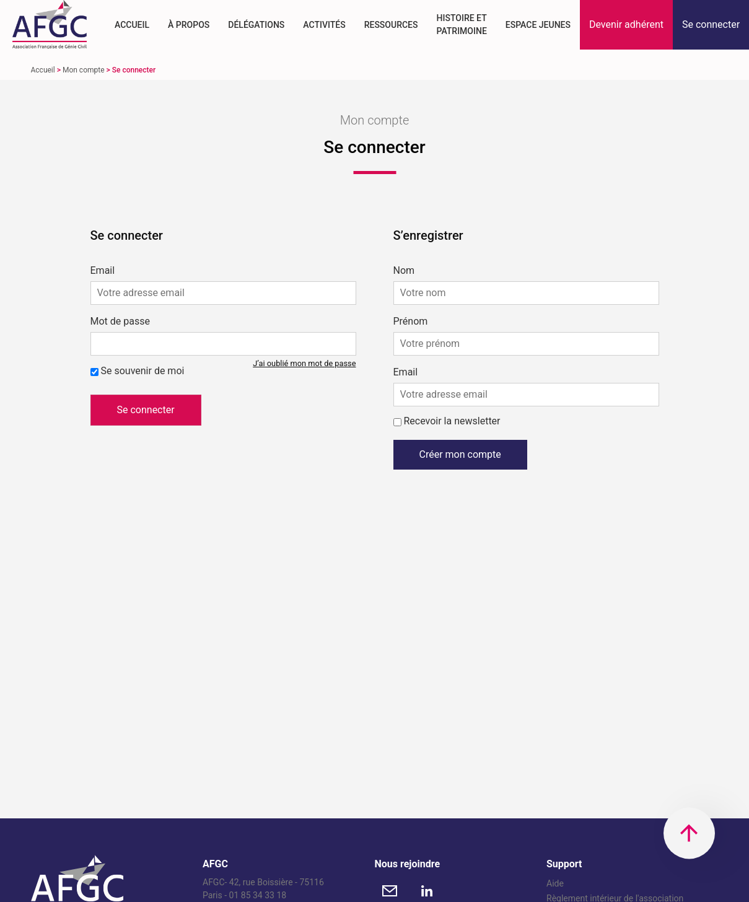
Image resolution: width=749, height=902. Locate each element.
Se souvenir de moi (142, 371)
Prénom (410, 321)
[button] (626, 25)
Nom (404, 271)
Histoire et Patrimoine (461, 24)
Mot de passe (120, 321)
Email (102, 271)
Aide (555, 883)
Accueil (132, 25)
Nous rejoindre (407, 864)
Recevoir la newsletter (451, 421)
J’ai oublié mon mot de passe (304, 363)
